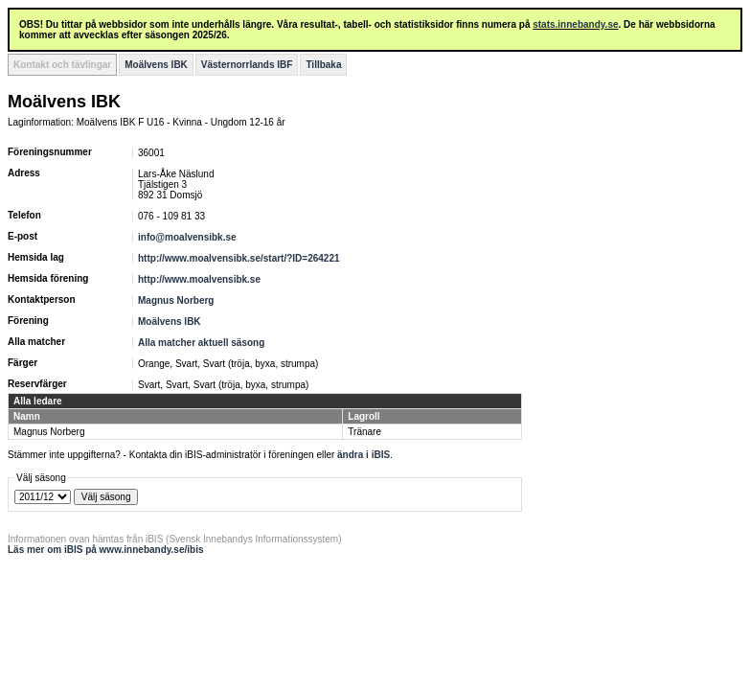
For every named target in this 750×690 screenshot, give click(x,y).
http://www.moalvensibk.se (199, 279)
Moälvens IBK (156, 64)
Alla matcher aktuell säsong (201, 342)
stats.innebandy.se (575, 24)
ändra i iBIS (363, 454)
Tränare (364, 431)
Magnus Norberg (176, 300)
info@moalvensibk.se (187, 237)
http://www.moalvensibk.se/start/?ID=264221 (239, 258)
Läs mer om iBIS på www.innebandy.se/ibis (106, 549)
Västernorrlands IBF (247, 64)
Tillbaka (323, 64)
